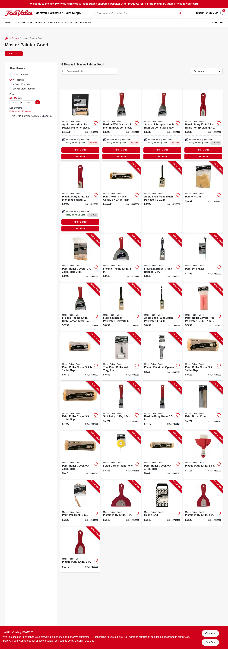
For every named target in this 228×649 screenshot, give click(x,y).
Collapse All (15, 111)
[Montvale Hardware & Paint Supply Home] (19, 13)
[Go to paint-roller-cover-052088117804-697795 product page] (80, 405)
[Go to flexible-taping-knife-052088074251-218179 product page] (121, 258)
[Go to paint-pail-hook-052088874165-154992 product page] (80, 503)
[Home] (6, 38)
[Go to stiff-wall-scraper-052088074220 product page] (162, 124)
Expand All (27, 111)
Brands (15, 38)
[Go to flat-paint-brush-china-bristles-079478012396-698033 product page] (162, 258)
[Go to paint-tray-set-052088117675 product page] (80, 124)
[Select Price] (37, 102)
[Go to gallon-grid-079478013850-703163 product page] (162, 503)
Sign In (200, 13)
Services (40, 23)
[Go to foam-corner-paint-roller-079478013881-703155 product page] (121, 455)
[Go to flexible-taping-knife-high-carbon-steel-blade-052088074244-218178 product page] (80, 307)
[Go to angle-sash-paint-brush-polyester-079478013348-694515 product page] (162, 307)
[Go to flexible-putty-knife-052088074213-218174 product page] (162, 405)
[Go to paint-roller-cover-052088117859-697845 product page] (80, 455)
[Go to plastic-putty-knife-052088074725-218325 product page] (121, 503)
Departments (22, 23)
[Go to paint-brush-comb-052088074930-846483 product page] (203, 405)
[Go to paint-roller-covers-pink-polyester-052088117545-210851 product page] (203, 307)
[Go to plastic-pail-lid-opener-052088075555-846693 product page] (162, 356)
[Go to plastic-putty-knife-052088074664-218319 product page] (80, 197)
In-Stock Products (21, 84)
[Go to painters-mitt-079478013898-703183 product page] (203, 197)
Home (8, 23)
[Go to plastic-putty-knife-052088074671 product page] (203, 124)
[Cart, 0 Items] (221, 13)
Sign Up (213, 13)
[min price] (15, 102)
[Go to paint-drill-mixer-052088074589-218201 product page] (203, 258)
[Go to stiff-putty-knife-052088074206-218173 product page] (121, 405)
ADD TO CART (80, 150)
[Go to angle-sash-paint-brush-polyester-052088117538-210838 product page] (162, 197)
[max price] (28, 102)
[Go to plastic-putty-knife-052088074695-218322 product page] (203, 503)
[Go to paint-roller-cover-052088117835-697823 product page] (203, 356)
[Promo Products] (11, 74)
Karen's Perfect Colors (63, 23)
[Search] (180, 12)
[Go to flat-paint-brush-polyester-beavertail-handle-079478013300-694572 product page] (121, 307)
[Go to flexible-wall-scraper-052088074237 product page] (121, 124)
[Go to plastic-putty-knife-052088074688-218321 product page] (80, 549)
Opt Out (210, 642)
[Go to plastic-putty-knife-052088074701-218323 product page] (203, 455)
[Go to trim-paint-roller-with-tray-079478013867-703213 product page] (121, 356)
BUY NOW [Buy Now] (80, 156)
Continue (210, 633)
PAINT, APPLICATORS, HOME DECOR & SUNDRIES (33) (39, 116)
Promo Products (20, 74)
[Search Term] (138, 13)
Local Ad (85, 23)
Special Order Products (24, 88)
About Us (217, 23)
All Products (19, 80)
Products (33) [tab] (13, 53)
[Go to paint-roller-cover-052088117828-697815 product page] (162, 455)
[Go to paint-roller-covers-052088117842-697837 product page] (80, 258)
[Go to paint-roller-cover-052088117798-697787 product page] (80, 356)
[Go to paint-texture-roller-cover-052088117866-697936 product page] (121, 197)
